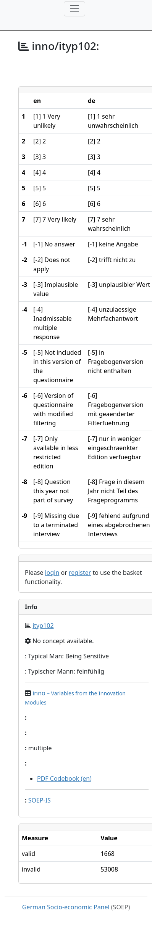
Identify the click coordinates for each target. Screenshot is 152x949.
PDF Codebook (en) (64, 778)
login (52, 572)
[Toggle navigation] (74, 8)
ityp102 (42, 625)
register (80, 572)
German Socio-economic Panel (66, 907)
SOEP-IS (39, 800)
